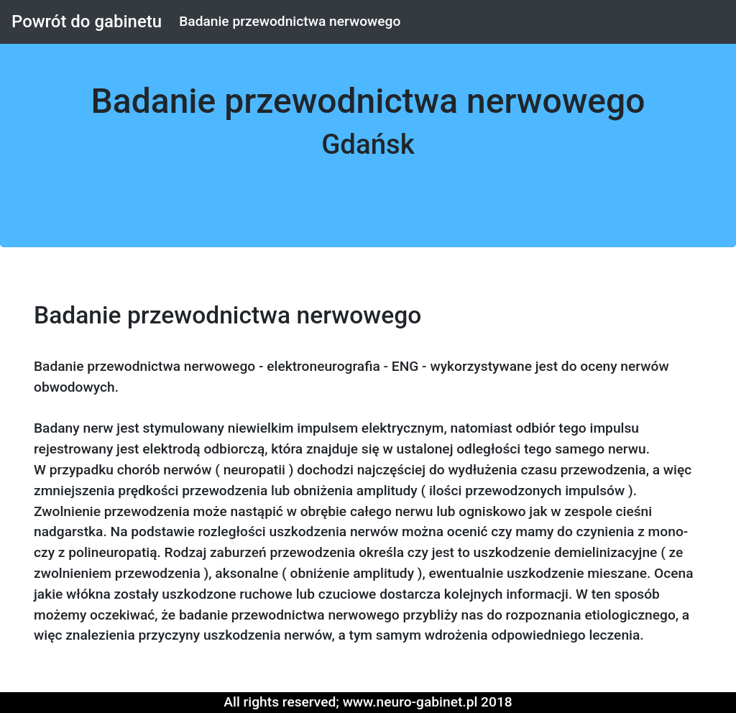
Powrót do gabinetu (87, 22)
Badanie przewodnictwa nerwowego (289, 21)
